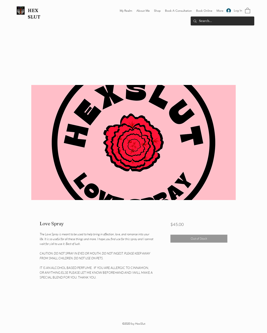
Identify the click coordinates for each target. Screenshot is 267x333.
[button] (247, 10)
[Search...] (222, 20)
